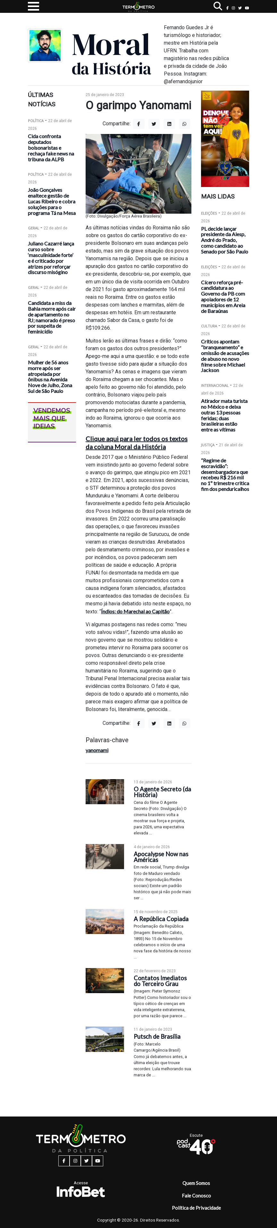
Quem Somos (196, 1183)
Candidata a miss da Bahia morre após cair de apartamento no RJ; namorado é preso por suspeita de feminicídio (52, 317)
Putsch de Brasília (157, 1036)
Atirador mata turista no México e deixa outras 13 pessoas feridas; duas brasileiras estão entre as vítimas (224, 415)
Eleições (209, 213)
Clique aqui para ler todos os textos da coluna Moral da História (137, 442)
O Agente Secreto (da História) (162, 792)
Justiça (207, 444)
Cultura (209, 326)
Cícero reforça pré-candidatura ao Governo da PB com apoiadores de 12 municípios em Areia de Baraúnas (223, 296)
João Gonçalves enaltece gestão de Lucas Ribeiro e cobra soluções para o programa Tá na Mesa (52, 201)
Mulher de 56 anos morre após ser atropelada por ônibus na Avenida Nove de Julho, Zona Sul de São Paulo (50, 376)
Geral (33, 228)
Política (36, 120)
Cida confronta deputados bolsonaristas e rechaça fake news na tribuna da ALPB (51, 147)
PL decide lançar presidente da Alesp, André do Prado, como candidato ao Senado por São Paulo (224, 240)
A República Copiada (161, 918)
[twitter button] (240, 8)
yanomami (97, 750)
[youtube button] (247, 8)
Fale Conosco (196, 1195)
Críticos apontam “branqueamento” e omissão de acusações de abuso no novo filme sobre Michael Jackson (225, 355)
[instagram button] (233, 8)
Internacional (215, 385)
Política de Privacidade (196, 1208)
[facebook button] (227, 8)
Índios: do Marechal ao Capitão (135, 611)
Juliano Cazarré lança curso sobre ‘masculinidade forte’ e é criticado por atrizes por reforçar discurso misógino (51, 257)
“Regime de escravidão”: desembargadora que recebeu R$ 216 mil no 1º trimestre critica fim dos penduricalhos (225, 474)
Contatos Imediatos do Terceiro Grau (160, 980)
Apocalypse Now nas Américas (161, 856)
